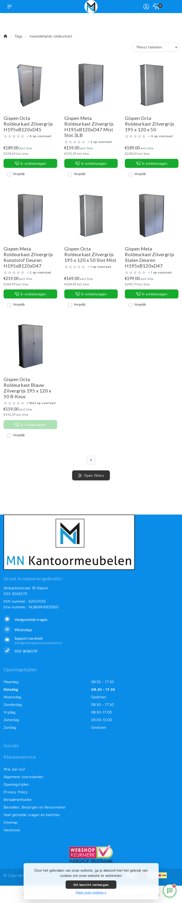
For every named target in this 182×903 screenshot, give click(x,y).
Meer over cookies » (91, 892)
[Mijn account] (146, 7)
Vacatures (12, 830)
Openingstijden (16, 784)
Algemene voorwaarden (23, 777)
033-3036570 (15, 593)
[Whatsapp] (91, 630)
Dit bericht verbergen (91, 885)
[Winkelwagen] (156, 7)
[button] (10, 6)
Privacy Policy (16, 792)
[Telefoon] (91, 651)
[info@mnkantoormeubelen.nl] (91, 640)
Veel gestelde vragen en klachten (32, 815)
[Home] (5, 36)
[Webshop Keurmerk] (91, 854)
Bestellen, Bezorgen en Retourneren (34, 807)
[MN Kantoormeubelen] (91, 6)
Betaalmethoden (18, 799)
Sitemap (11, 822)
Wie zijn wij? (14, 769)
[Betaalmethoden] (162, 877)
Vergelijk (19, 174)
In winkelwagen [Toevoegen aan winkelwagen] (30, 163)
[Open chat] (169, 890)
